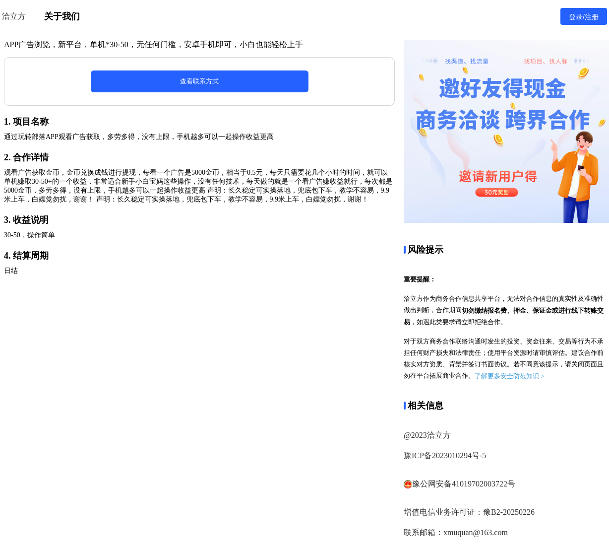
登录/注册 (584, 17)
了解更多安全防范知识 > (510, 376)
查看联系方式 (199, 81)
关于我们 (62, 16)
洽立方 (14, 16)
